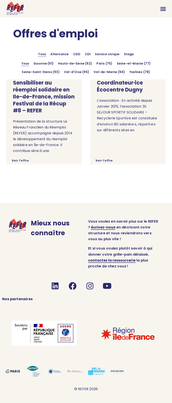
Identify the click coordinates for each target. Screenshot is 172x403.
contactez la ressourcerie (112, 260)
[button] (163, 8)
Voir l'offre (20, 160)
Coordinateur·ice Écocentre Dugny (120, 86)
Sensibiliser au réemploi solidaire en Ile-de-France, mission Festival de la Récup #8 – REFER (44, 96)
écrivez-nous (103, 227)
